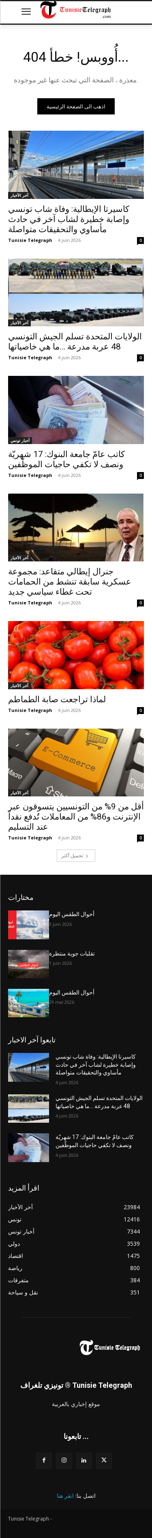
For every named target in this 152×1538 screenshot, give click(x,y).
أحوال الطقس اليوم (71, 914)
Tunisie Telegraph (30, 240)
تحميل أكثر (75, 855)
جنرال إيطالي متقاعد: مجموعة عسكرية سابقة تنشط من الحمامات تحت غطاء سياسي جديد (69, 582)
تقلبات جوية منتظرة (72, 953)
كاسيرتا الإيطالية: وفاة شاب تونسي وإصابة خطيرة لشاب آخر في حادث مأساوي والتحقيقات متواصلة (68, 219)
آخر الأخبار (19, 195)
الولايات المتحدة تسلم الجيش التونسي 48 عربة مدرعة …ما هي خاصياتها (75, 342)
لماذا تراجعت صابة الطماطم (57, 699)
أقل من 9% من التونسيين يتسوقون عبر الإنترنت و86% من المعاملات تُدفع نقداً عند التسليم (76, 817)
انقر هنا (65, 1495)
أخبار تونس (20, 440)
